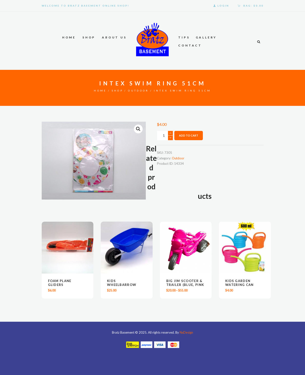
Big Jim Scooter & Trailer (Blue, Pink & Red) (185, 285)
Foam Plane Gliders (59, 283)
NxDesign (186, 332)
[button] (138, 129)
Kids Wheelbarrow (121, 283)
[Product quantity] (165, 135)
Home (99, 90)
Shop (117, 90)
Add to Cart (188, 135)
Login (223, 5)
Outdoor (139, 90)
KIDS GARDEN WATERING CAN (239, 283)
